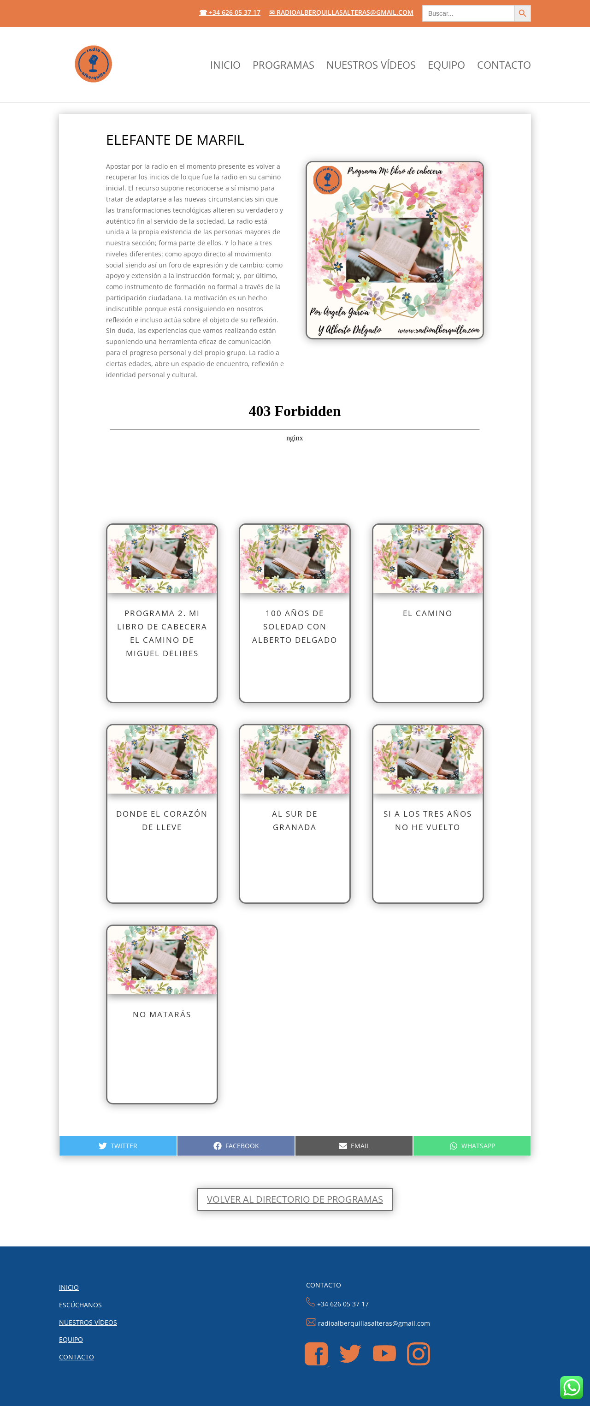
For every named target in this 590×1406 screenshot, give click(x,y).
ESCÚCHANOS (80, 1304)
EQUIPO (446, 66)
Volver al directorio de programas (295, 1199)
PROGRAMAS (283, 66)
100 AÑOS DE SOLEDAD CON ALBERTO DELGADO (294, 626)
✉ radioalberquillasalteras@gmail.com (341, 13)
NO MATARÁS (162, 1014)
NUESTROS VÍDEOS (371, 66)
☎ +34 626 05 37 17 (229, 13)
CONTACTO (504, 66)
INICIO (225, 66)
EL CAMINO (428, 613)
